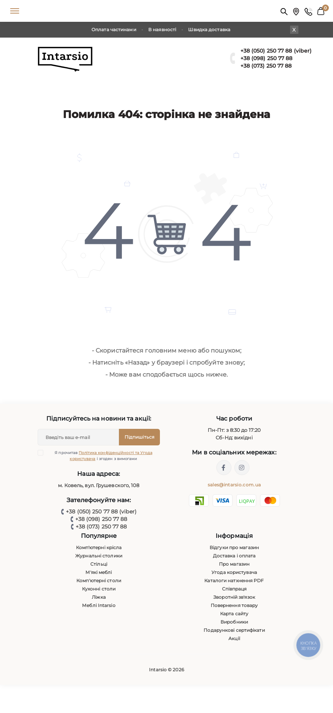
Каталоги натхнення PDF (234, 580)
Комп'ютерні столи (98, 580)
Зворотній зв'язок (234, 597)
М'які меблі (98, 572)
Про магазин (234, 564)
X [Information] (294, 30)
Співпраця (234, 589)
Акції (234, 638)
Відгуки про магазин (234, 547)
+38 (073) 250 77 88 (266, 65)
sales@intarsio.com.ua (234, 484)
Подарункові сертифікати (234, 630)
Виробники (234, 622)
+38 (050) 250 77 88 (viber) (276, 50)
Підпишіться (139, 437)
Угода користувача (234, 572)
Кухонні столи (99, 589)
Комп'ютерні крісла (99, 547)
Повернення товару (234, 605)
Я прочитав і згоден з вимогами (99, 455)
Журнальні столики (98, 556)
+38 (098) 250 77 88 (266, 58)
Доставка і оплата (234, 556)
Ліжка (99, 597)
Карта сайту (234, 613)
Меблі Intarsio (98, 605)
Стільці (98, 564)
